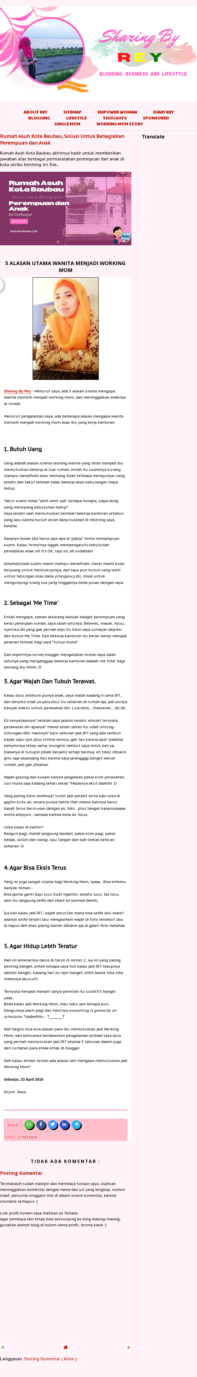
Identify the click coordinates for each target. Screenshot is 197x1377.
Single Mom (67, 124)
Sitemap (72, 112)
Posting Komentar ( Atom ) (50, 1358)
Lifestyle (76, 118)
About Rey (35, 112)
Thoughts (115, 118)
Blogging (39, 118)
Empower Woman (117, 112)
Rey (17, 391)
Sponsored (156, 118)
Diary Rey (163, 112)
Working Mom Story (119, 124)
